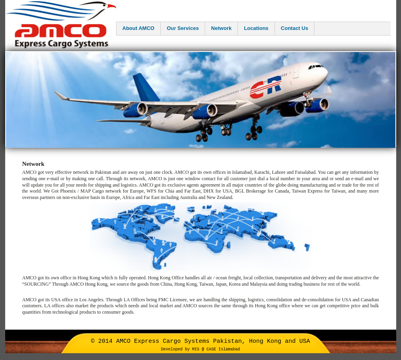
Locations (256, 28)
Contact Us (294, 28)
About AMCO (138, 28)
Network (221, 28)
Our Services (183, 28)
